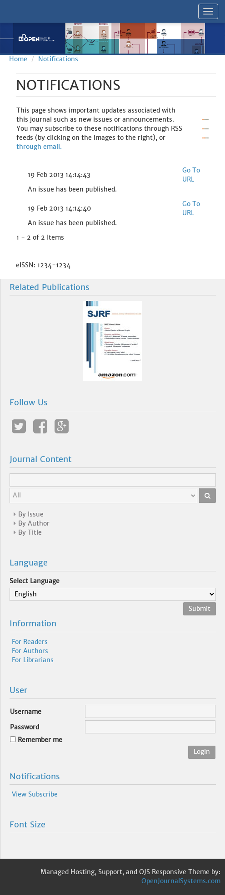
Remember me (40, 740)
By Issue (31, 514)
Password (24, 727)
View (19, 794)
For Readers (30, 642)
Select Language (35, 581)
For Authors (30, 651)
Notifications (58, 59)
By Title (30, 532)
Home (18, 59)
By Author (34, 523)
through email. (39, 147)
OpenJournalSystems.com (180, 881)
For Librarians (33, 660)
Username (25, 712)
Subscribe (43, 794)
